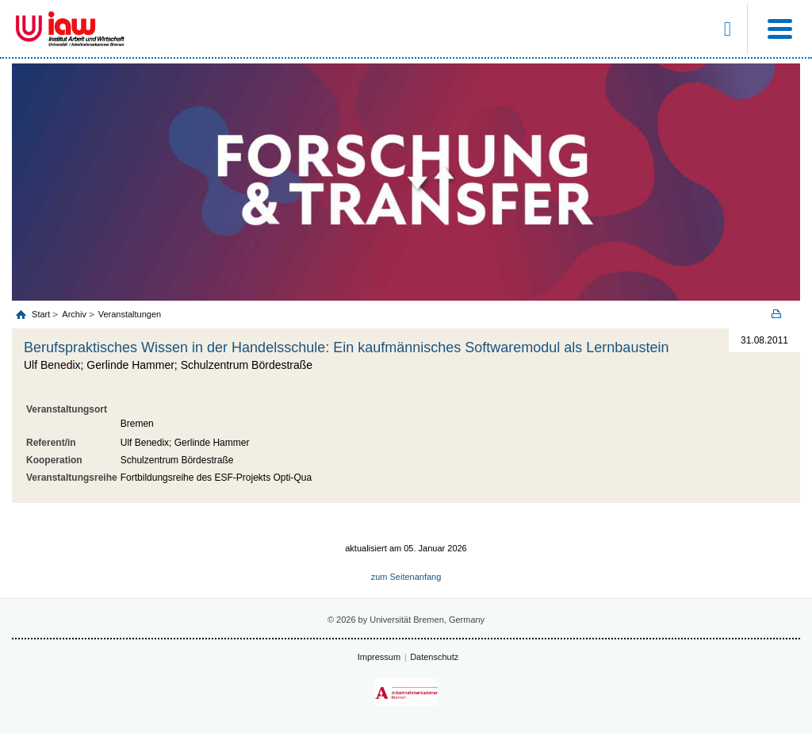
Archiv (74, 314)
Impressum (379, 657)
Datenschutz (434, 657)
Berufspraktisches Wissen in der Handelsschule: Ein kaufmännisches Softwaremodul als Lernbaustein (346, 347)
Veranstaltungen (130, 314)
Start (42, 314)
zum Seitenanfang (406, 576)
